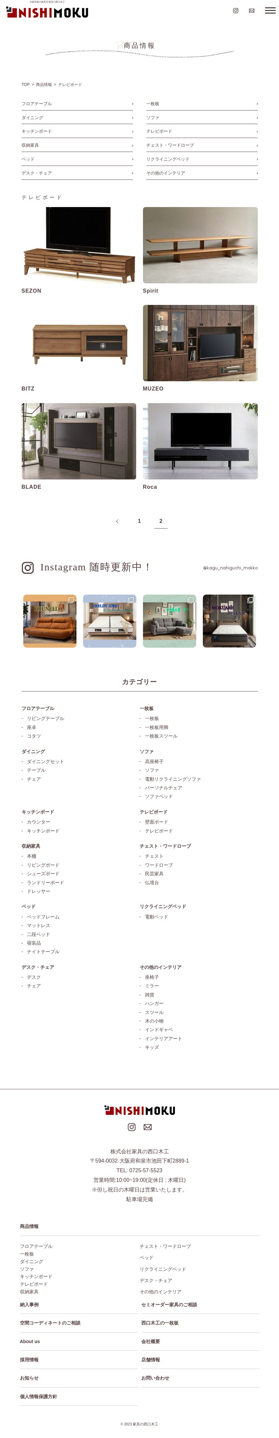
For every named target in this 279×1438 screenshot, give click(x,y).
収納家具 (30, 145)
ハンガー (154, 1003)
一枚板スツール (161, 736)
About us (30, 1341)
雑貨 (149, 994)
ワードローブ (159, 865)
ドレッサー (38, 891)
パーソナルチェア (163, 787)
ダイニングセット (45, 761)
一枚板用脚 (156, 727)
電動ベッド (156, 916)
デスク (34, 977)
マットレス (38, 925)
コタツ (34, 736)
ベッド (28, 159)
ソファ (152, 117)
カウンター (38, 822)
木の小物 (154, 1021)
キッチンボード (37, 131)
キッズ (152, 1047)
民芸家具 (154, 873)
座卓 (31, 727)
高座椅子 (154, 761)
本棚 (31, 856)
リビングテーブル (45, 718)
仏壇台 (152, 882)
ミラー (152, 985)
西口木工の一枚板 (160, 1323)
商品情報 (29, 1226)
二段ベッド (38, 934)
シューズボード (43, 873)
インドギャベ (159, 1029)
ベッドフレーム (43, 916)
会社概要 (150, 1341)
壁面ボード (156, 822)
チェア (34, 779)
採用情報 (29, 1359)
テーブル (36, 770)
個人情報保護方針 (38, 1396)
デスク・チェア (37, 173)
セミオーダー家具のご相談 (169, 1304)
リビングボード (43, 865)
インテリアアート (163, 1038)
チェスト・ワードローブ (170, 145)
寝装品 (34, 943)
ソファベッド (159, 796)
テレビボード (159, 131)
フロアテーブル (37, 103)
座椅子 (152, 977)
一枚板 (152, 103)
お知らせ (29, 1378)
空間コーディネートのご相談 (50, 1323)
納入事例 (29, 1304)
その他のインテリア (165, 173)
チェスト (154, 856)
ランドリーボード (45, 882)
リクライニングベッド (168, 159)
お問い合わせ (155, 1378)
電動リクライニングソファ (173, 779)
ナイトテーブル (43, 951)
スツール (154, 1012)
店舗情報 (150, 1359)
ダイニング (32, 117)
